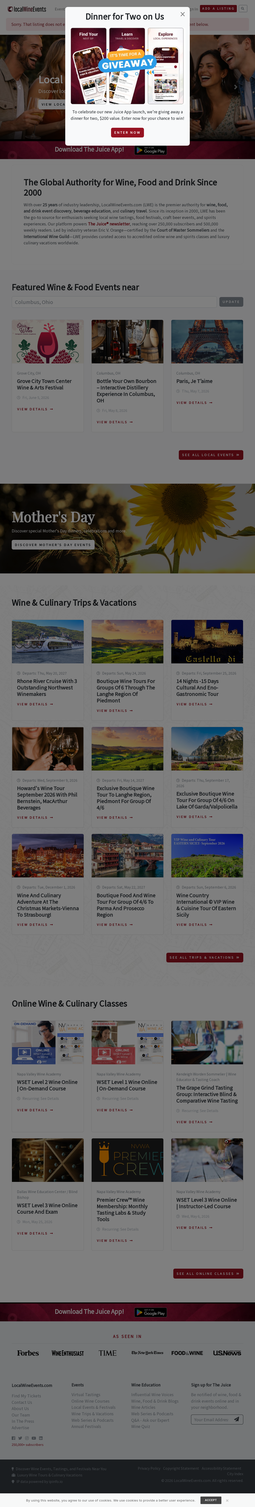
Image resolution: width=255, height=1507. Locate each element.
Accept (211, 1500)
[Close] (227, 1500)
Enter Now (127, 132)
